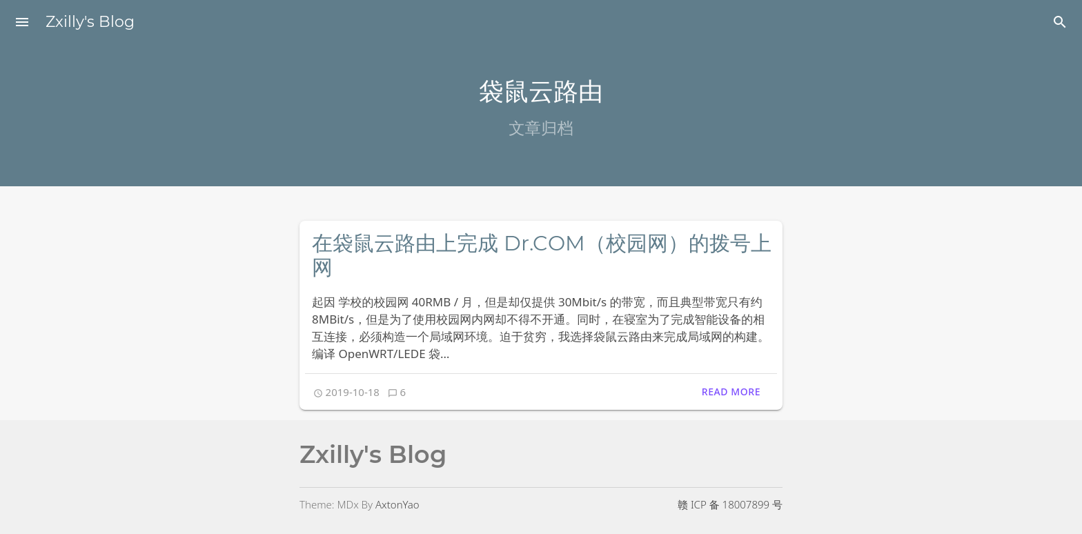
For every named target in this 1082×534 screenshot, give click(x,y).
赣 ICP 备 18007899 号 (730, 504)
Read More (731, 391)
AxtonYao (397, 504)
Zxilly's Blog (90, 21)
